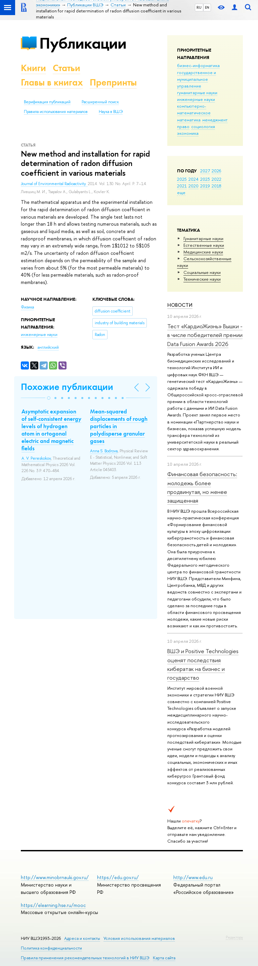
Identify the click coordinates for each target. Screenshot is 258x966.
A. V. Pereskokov (36, 458)
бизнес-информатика (198, 65)
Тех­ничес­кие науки (202, 279)
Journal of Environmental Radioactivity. (54, 183)
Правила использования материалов (56, 111)
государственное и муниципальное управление (196, 79)
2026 (216, 171)
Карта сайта (164, 958)
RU (199, 7)
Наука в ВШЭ (111, 111)
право (183, 126)
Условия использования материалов (139, 938)
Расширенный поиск (100, 102)
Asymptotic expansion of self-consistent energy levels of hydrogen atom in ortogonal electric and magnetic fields (51, 430)
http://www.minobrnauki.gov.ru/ (55, 877)
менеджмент (215, 120)
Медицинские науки (203, 252)
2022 (216, 179)
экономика (188, 133)
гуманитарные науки (197, 93)
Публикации (82, 43)
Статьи (66, 68)
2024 (193, 179)
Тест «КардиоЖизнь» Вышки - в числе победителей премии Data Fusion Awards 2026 (205, 335)
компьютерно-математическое (194, 109)
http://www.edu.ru (193, 877)
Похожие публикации (67, 387)
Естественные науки (203, 245)
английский (48, 347)
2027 (205, 171)
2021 (182, 186)
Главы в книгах (52, 82)
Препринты (113, 82)
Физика (27, 307)
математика (189, 120)
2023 (205, 179)
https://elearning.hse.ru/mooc (53, 905)
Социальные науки (202, 272)
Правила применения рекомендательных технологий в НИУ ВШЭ (85, 958)
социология (203, 126)
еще (181, 192)
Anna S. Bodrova (104, 451)
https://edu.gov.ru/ (118, 877)
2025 (182, 179)
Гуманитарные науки (203, 238)
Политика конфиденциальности (51, 948)
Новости (179, 304)
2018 (216, 186)
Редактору (234, 937)
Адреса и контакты (82, 938)
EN (207, 7)
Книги (33, 68)
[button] (48, 398)
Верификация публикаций (47, 102)
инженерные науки (196, 99)
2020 (193, 186)
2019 (205, 186)
